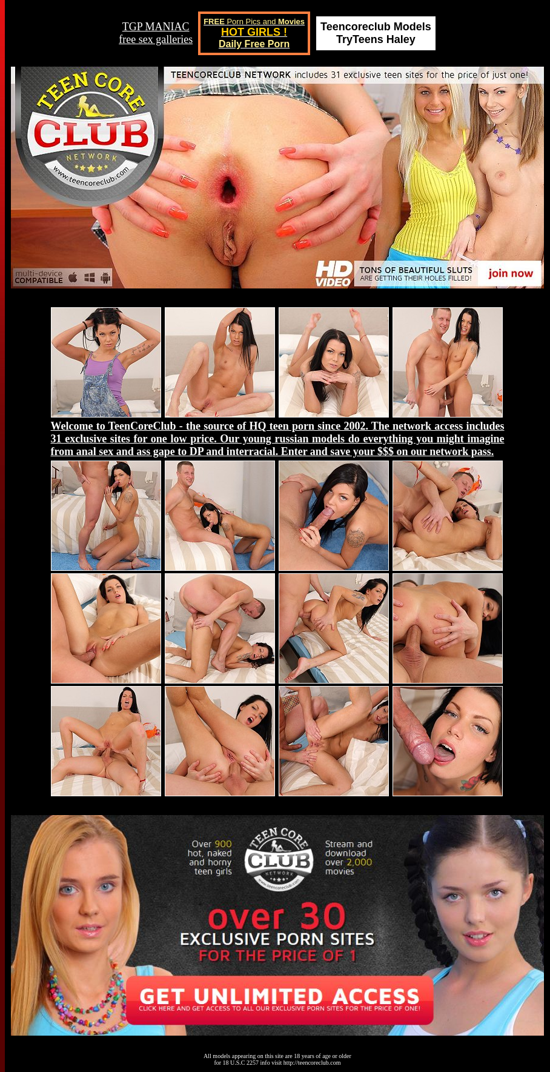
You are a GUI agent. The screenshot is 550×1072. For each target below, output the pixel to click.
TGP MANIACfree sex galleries (156, 33)
